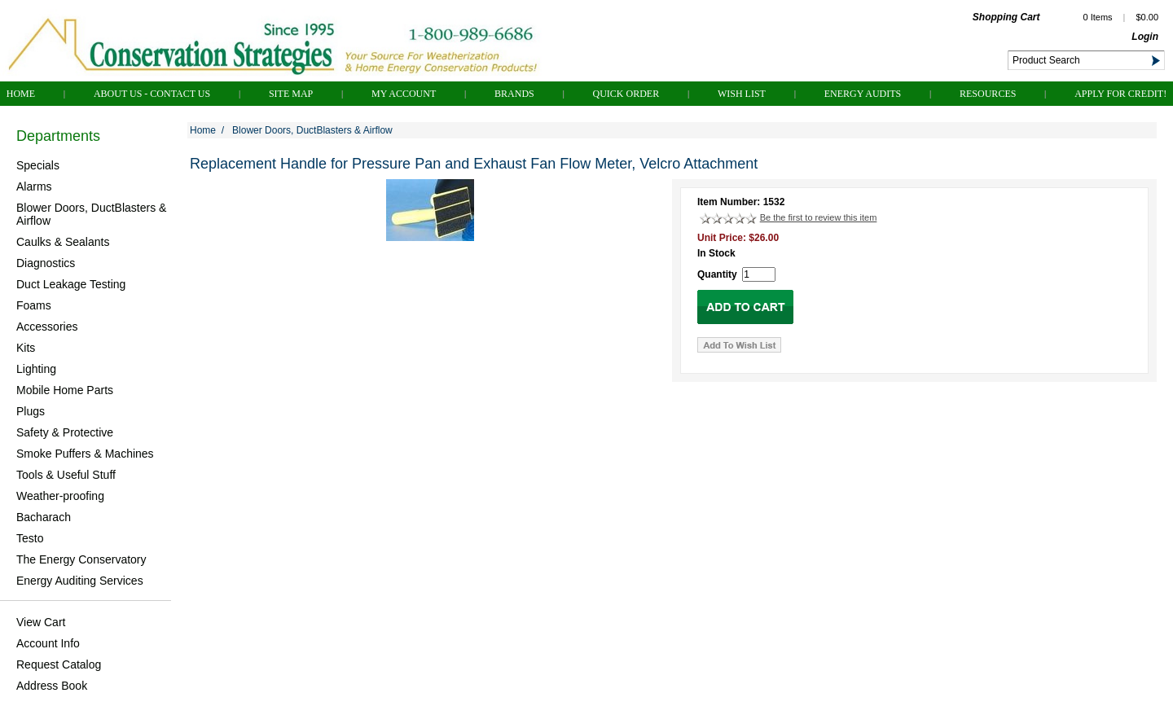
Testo (29, 538)
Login (1144, 36)
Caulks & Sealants (62, 241)
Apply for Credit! (1120, 93)
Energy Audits (863, 93)
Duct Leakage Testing (70, 284)
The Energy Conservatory (81, 559)
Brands (514, 93)
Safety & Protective (64, 432)
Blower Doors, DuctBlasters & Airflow (91, 214)
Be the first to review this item (818, 217)
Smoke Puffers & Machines (85, 453)
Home (21, 93)
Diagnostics (45, 263)
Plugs (30, 411)
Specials (37, 165)
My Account (403, 93)
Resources (988, 93)
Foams (33, 305)
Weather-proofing (60, 495)
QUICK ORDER (626, 93)
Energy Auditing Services (79, 580)
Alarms (34, 186)
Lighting (36, 368)
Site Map (291, 93)
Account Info (48, 643)
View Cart (40, 622)
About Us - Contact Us (152, 93)
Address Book (51, 685)
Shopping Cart (1006, 17)
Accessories (46, 326)
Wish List (742, 93)
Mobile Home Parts (64, 390)
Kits (25, 347)
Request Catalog (58, 664)
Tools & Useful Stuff (66, 474)
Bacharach (43, 517)
